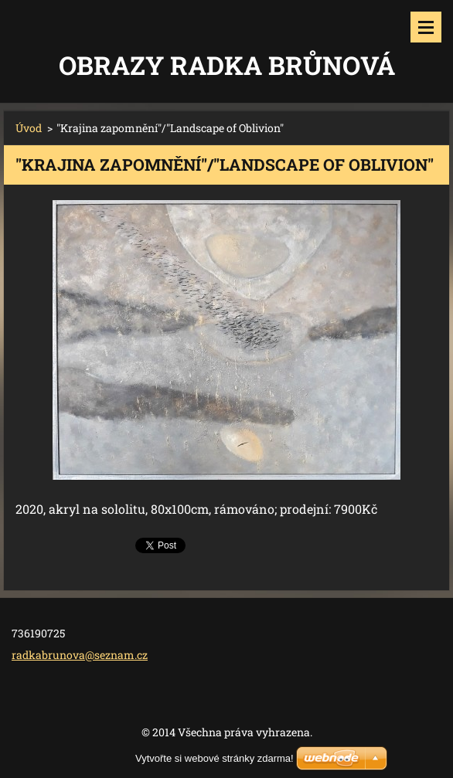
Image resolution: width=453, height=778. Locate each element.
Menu (425, 27)
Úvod (28, 128)
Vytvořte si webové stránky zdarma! (214, 758)
